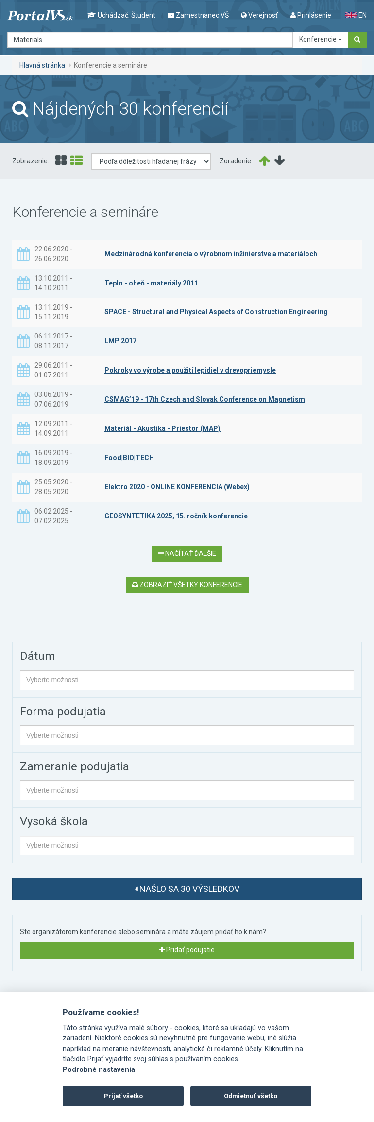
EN (356, 15)
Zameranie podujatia (74, 766)
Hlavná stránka (42, 65)
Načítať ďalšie (187, 553)
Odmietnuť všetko (250, 1096)
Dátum (37, 656)
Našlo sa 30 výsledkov (187, 889)
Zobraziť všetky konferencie (187, 584)
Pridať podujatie (187, 950)
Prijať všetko (123, 1096)
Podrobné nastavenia (99, 1070)
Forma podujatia (63, 711)
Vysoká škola (54, 821)
